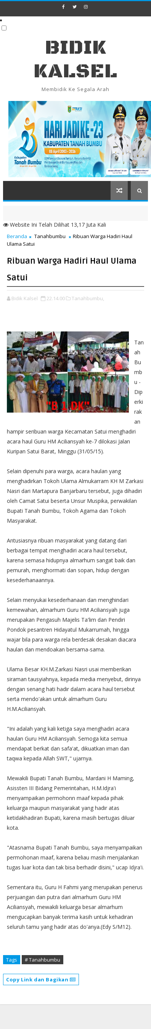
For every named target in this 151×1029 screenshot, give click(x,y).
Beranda (17, 236)
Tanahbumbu (50, 236)
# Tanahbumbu (42, 959)
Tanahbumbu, (88, 298)
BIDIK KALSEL (75, 59)
